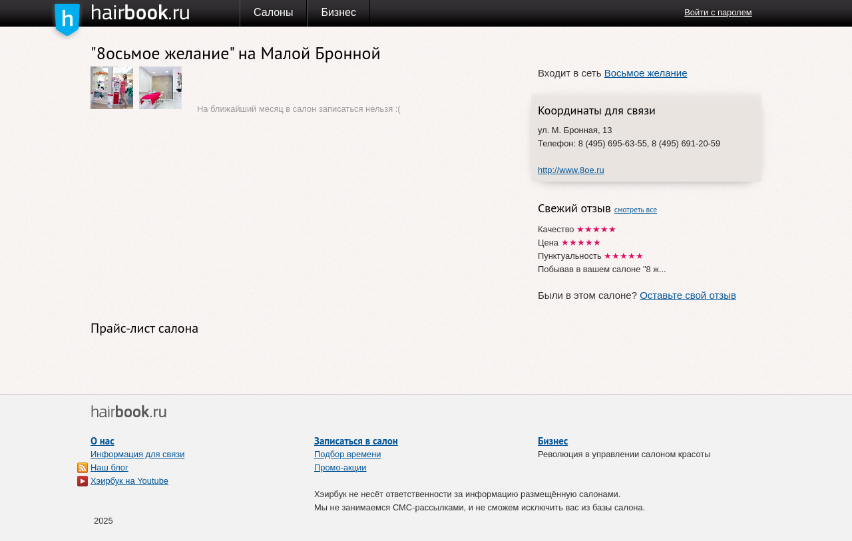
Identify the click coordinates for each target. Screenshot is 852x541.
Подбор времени (347, 454)
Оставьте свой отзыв (688, 295)
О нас (102, 441)
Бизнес (338, 12)
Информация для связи (137, 454)
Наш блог (109, 467)
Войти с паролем (717, 12)
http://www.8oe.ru (571, 170)
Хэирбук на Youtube (129, 481)
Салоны (273, 12)
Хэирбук (165, 12)
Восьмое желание (646, 73)
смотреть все (635, 209)
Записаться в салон (356, 441)
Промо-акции (340, 467)
